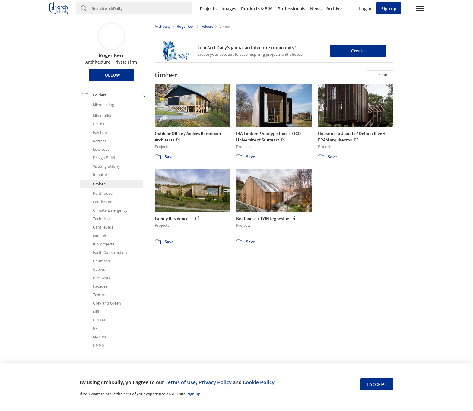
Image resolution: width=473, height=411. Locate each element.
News (316, 8)
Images (228, 8)
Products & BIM (257, 8)
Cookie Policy (258, 382)
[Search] (142, 8)
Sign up (388, 8)
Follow (111, 75)
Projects (208, 8)
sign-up (194, 394)
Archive (334, 8)
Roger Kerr (111, 55)
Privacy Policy (215, 382)
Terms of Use (180, 382)
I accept (377, 384)
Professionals (291, 8)
